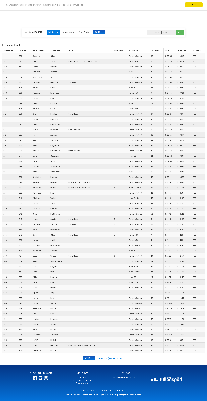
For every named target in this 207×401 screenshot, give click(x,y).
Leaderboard (68, 32)
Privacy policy (82, 383)
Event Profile (84, 32)
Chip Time (182, 51)
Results (82, 377)
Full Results (53, 32)
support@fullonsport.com (124, 377)
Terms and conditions (82, 380)
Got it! (194, 4)
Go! (180, 32)
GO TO (97, 32)
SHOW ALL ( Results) (110, 358)
